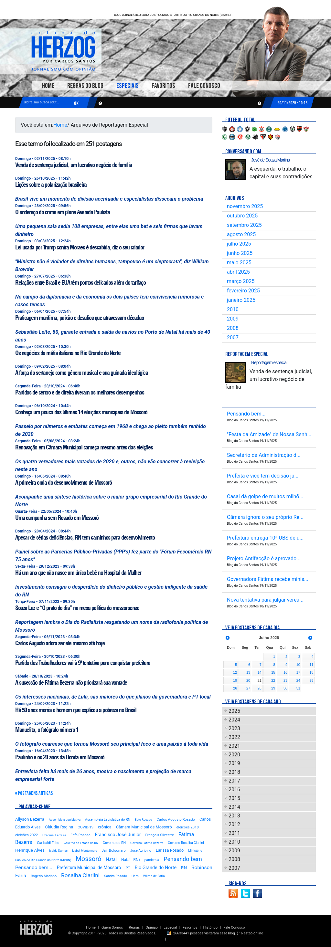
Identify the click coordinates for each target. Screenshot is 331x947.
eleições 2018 (187, 827)
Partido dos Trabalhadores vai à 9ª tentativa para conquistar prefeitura (82, 663)
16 (285, 672)
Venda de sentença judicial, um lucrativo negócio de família (73, 165)
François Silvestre (159, 835)
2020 (234, 755)
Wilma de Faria (154, 876)
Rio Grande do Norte (155, 867)
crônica (105, 827)
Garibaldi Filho (48, 843)
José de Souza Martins (270, 160)
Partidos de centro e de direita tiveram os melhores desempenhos (79, 392)
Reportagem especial (269, 362)
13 (248, 672)
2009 (233, 319)
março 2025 (240, 281)
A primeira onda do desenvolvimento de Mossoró (63, 482)
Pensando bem (183, 859)
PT (127, 868)
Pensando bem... (33, 867)
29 (273, 688)
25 (311, 680)
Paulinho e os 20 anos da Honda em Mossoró (59, 757)
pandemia (151, 860)
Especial (170, 927)
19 (235, 680)
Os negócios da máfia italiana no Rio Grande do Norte (67, 353)
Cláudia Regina (59, 827)
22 (273, 680)
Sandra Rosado (115, 876)
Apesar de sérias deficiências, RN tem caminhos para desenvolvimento (85, 537)
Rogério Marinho (44, 876)
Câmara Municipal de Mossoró (144, 827)
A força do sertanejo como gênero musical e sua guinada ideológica (81, 372)
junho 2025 (239, 253)
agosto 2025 (241, 234)
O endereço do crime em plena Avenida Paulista (62, 212)
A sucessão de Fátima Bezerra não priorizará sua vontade (71, 682)
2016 (234, 789)
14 (260, 672)
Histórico (210, 927)
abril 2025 (238, 272)
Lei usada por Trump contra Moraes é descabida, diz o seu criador (79, 247)
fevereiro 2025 (243, 291)
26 (235, 688)
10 (298, 665)
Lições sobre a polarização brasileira (51, 184)
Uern (135, 876)
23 (285, 680)
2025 (234, 711)
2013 (234, 816)
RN (184, 867)
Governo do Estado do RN (81, 843)
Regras (134, 927)
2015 (234, 798)
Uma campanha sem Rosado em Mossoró (57, 517)
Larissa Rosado (170, 850)
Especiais (127, 86)
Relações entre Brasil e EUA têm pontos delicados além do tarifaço (80, 282)
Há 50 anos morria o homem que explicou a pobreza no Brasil (75, 710)
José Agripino (140, 850)
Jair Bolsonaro (114, 850)
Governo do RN (114, 843)
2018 (234, 772)
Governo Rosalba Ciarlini (186, 843)
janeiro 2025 (241, 300)
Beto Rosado (143, 819)
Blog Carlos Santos (63, 51)
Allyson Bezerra (29, 819)
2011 (234, 833)
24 (298, 680)
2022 (234, 737)
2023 (234, 728)
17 (298, 672)
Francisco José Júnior (118, 834)
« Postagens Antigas (34, 793)
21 (260, 680)
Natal (111, 859)
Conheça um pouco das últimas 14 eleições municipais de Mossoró (81, 412)
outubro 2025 (242, 216)
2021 (234, 746)
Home (48, 86)
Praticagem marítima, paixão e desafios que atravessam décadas (79, 317)
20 (248, 680)
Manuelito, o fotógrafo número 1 (46, 729)
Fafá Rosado (80, 835)
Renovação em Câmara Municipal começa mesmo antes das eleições (84, 447)
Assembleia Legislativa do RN (107, 819)
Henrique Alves (30, 850)
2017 (234, 781)
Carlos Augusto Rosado (175, 819)
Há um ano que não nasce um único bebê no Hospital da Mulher (78, 572)
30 (285, 688)
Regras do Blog (85, 86)
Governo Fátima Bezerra (146, 843)
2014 (234, 807)
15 (273, 672)
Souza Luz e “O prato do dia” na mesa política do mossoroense (77, 608)
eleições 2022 (26, 835)
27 (248, 688)
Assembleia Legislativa (64, 819)
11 (311, 665)
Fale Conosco (204, 86)
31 (298, 688)
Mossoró (88, 859)
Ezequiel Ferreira (54, 835)
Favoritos (163, 86)
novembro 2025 (245, 206)
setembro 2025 (244, 225)
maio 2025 (239, 262)
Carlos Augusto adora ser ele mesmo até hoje (59, 643)
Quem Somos (112, 927)
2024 (234, 720)
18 (311, 672)
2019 (234, 763)
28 (260, 688)
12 (235, 672)
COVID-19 (85, 827)
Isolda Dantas (58, 850)
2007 (233, 337)
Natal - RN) (130, 860)
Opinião (152, 927)
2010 (233, 309)
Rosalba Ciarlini (80, 875)
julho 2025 (239, 244)
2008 (233, 328)
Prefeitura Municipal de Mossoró (89, 867)
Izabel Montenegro (84, 850)
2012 (234, 824)
